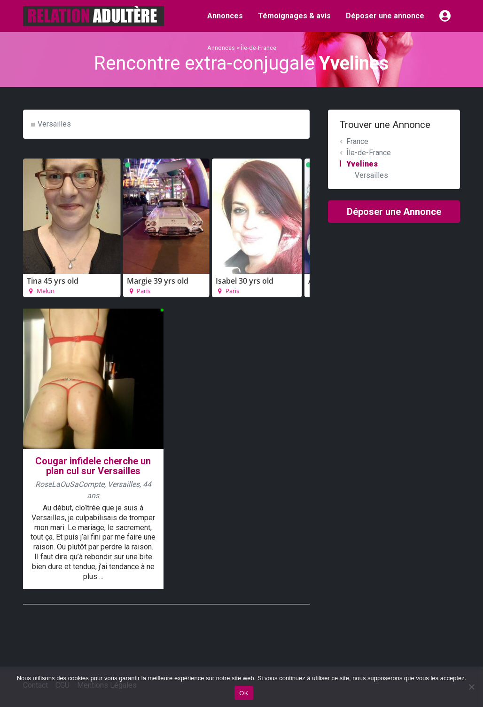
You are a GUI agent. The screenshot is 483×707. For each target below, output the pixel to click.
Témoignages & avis (294, 15)
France (357, 141)
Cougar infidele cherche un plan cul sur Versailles (93, 466)
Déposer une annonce (385, 15)
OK (243, 693)
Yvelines (362, 163)
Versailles (54, 123)
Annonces (225, 15)
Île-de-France (258, 47)
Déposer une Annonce (394, 211)
